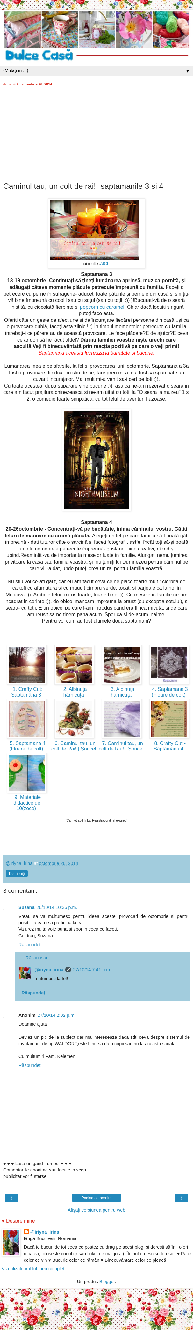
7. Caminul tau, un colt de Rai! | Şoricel (122, 746)
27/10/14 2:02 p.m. (57, 1015)
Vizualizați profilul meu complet (33, 1268)
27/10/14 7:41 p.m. (92, 969)
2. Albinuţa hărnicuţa (74, 691)
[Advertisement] (96, 134)
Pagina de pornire (97, 1198)
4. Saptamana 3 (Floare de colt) (169, 691)
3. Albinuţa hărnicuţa (121, 691)
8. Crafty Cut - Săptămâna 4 (169, 746)
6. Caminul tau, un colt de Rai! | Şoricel (74, 746)
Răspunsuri (37, 957)
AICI (104, 264)
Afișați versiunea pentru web (96, 1210)
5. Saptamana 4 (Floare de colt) (26, 746)
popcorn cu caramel (102, 307)
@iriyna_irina (48, 969)
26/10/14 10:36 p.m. (56, 907)
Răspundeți (30, 944)
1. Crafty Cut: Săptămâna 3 (27, 691)
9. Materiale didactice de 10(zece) (27, 802)
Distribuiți (17, 873)
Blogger (107, 1281)
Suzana (26, 907)
